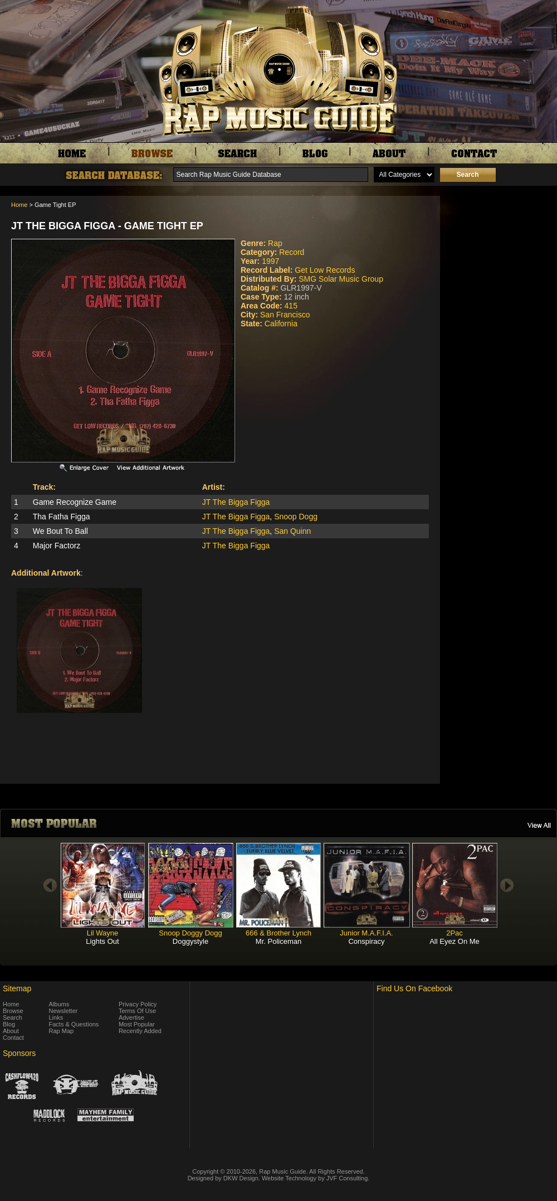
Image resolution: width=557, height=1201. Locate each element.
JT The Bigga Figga (236, 502)
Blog (9, 1024)
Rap (275, 243)
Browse (13, 1010)
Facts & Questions (74, 1024)
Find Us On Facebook (414, 988)
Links (56, 1017)
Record (291, 252)
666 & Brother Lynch (278, 933)
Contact (13, 1037)
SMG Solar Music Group (341, 278)
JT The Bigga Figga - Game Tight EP (107, 225)
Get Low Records (325, 270)
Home (19, 204)
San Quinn (292, 531)
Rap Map (61, 1031)
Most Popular (137, 1024)
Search (12, 1017)
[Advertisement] (501, 251)
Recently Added (140, 1031)
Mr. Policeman (278, 941)
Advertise (131, 1017)
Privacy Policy (138, 1004)
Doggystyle (190, 941)
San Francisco (285, 314)
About (11, 1031)
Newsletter (63, 1010)
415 (291, 305)
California (281, 323)
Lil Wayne (103, 933)
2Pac (454, 933)
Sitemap (17, 988)
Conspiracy (366, 941)
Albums (59, 1004)
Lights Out (102, 941)
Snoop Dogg (295, 516)
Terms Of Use (137, 1010)
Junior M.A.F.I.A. (366, 933)
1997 (270, 261)
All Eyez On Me (454, 941)
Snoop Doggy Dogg (190, 933)
